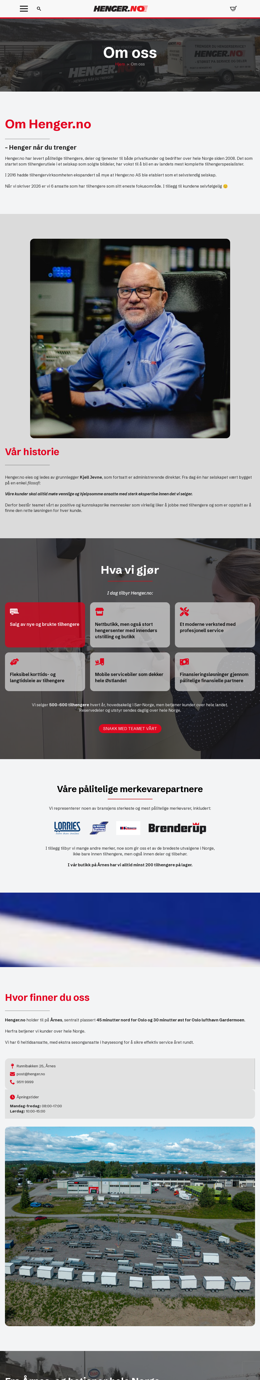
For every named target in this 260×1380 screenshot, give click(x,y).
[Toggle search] (39, 9)
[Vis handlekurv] (233, 8)
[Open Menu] (24, 9)
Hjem (120, 64)
